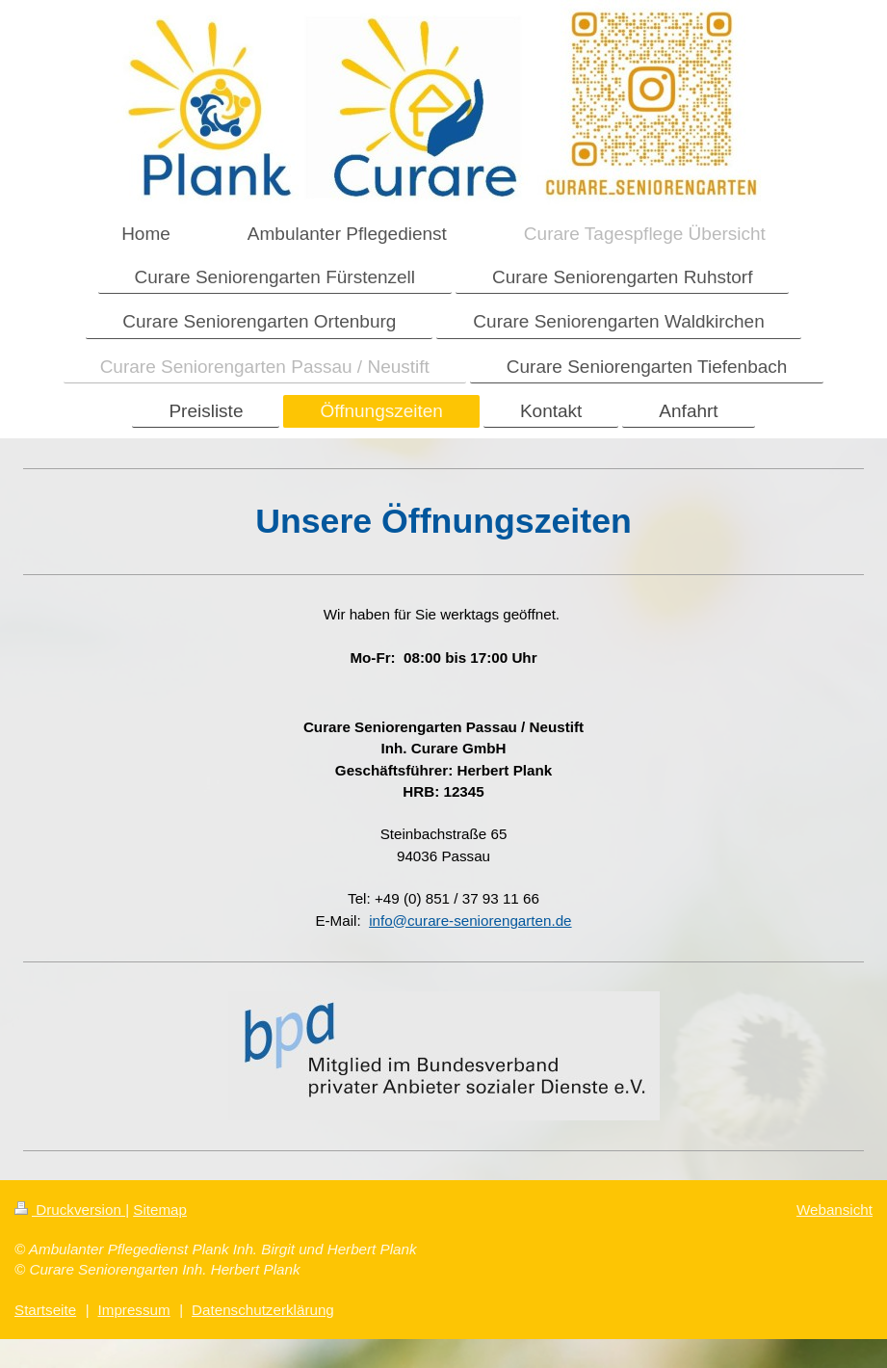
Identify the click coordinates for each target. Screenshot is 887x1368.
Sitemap (160, 1209)
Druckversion (69, 1209)
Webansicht (834, 1209)
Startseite (45, 1310)
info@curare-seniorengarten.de (470, 920)
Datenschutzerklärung (263, 1310)
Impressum (134, 1310)
